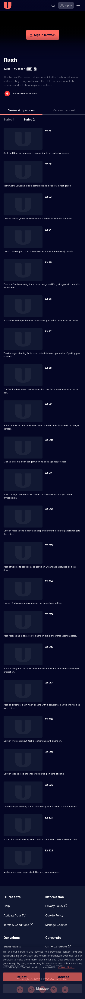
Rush (10, 60)
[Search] (53, 5)
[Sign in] (66, 5)
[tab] (63, 111)
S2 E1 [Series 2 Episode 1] (48, 131)
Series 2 (29, 119)
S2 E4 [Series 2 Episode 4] (48, 230)
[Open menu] (78, 5)
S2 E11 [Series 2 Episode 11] (48, 473)
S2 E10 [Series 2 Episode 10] (49, 440)
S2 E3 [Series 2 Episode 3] (48, 197)
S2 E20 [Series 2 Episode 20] (49, 785)
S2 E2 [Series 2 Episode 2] (48, 164)
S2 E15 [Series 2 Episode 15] (49, 614)
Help (7, 906)
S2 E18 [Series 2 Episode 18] (49, 719)
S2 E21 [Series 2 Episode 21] (49, 818)
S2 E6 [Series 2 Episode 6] (48, 299)
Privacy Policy (54, 906)
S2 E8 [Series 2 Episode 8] (48, 368)
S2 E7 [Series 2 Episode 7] (48, 332)
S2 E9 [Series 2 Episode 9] (48, 404)
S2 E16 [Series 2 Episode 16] (49, 647)
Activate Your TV (15, 915)
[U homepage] (7, 5)
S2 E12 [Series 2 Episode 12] (49, 509)
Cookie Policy (54, 915)
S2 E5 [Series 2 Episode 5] (48, 263)
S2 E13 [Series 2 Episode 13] (49, 545)
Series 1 (9, 119)
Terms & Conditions (16, 925)
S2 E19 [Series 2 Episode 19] (49, 752)
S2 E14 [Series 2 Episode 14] (49, 581)
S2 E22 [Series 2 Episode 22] (49, 851)
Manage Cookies (56, 925)
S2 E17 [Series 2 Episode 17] (49, 683)
